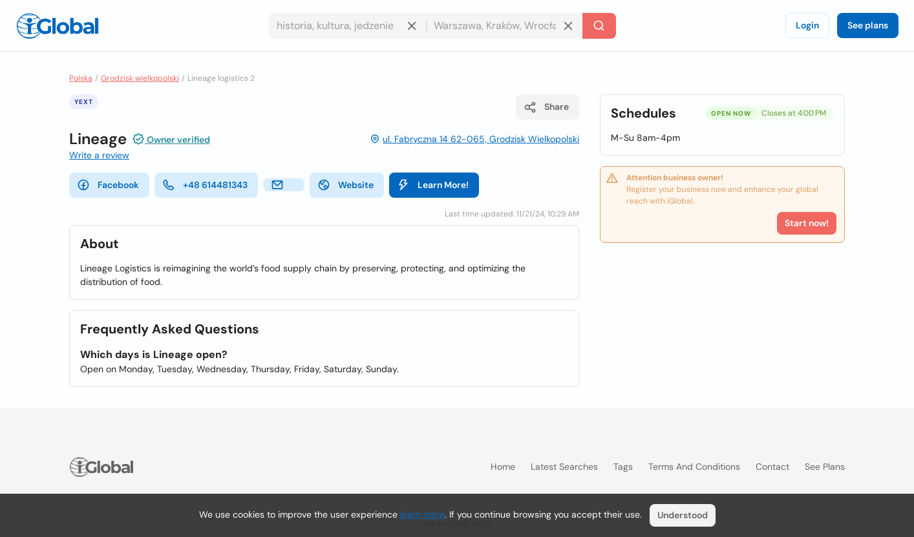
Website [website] (345, 184)
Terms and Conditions (694, 466)
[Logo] (58, 26)
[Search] (599, 26)
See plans (867, 25)
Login (807, 25)
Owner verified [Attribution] (171, 138)
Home (503, 466)
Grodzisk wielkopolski (140, 78)
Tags (623, 466)
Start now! (807, 223)
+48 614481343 (205, 184)
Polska (80, 78)
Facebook (108, 184)
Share (546, 107)
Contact (772, 466)
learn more (422, 514)
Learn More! (433, 184)
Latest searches (564, 466)
